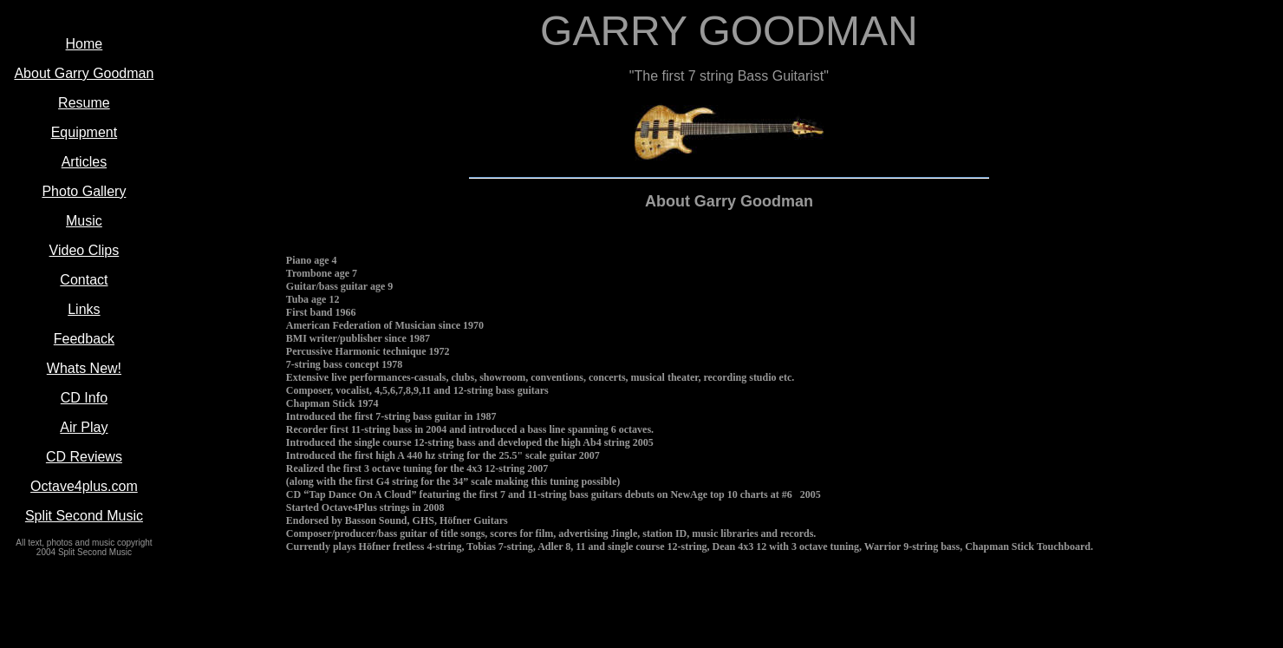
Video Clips (84, 250)
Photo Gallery (84, 191)
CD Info (84, 397)
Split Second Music (84, 515)
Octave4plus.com (84, 486)
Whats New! (84, 368)
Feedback (84, 338)
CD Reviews (84, 456)
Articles (84, 161)
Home (84, 43)
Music (84, 220)
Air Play (83, 427)
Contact (83, 279)
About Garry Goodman (83, 73)
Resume (84, 102)
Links (84, 309)
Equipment (84, 132)
